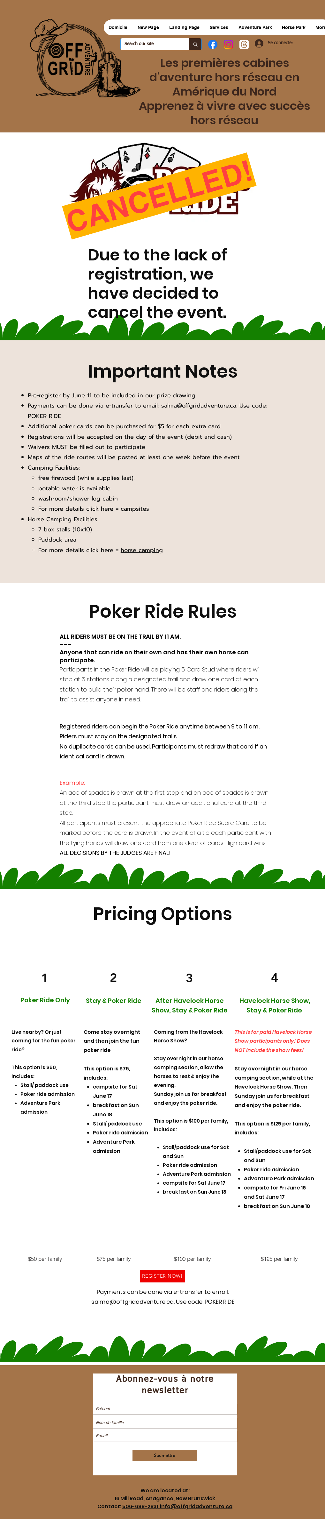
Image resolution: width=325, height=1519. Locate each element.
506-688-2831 (141, 1506)
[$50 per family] (45, 1259)
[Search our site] (150, 44)
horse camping (142, 550)
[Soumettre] (164, 1455)
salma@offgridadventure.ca (198, 405)
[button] (255, 27)
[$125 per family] (279, 1259)
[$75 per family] (113, 1259)
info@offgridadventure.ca (196, 1506)
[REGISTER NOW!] (162, 1276)
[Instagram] (228, 44)
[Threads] (244, 44)
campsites (135, 508)
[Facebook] (213, 44)
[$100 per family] (192, 1259)
